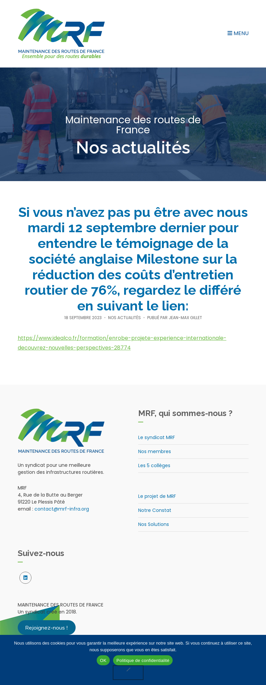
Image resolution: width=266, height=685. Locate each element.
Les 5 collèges (154, 465)
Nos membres (154, 451)
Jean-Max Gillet (185, 317)
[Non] (128, 672)
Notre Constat (154, 510)
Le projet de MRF (157, 496)
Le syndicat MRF (156, 437)
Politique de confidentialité (142, 660)
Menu (238, 33)
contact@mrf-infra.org (61, 509)
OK (103, 660)
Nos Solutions (153, 524)
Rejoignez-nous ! (46, 627)
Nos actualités (124, 317)
